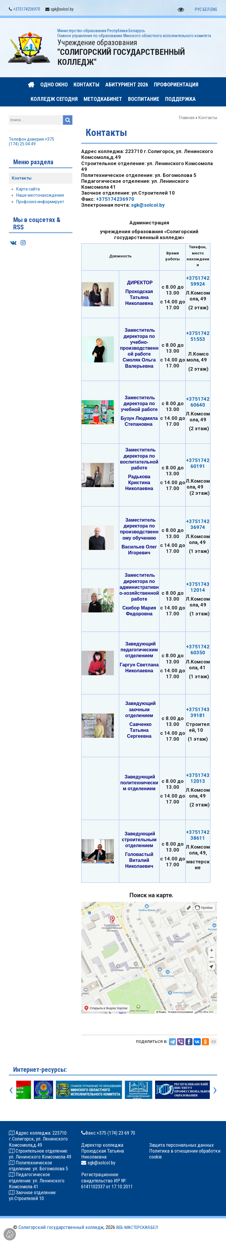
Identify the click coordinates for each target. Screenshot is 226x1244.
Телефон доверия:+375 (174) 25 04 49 (31, 142)
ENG (213, 9)
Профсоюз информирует (40, 202)
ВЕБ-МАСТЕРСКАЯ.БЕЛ (137, 1227)
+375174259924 (198, 281)
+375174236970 (26, 9)
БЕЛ (206, 9)
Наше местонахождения (40, 195)
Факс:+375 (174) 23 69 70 (110, 1133)
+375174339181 (198, 713)
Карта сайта (28, 189)
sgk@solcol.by (147, 205)
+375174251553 (198, 336)
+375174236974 (198, 524)
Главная (187, 118)
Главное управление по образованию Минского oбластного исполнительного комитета (134, 36)
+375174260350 (198, 650)
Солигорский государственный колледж (61, 1227)
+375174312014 (198, 587)
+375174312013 (198, 778)
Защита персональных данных (181, 1145)
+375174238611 (198, 835)
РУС (198, 9)
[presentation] (11, 1089)
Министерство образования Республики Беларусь (101, 31)
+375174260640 (198, 402)
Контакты (21, 178)
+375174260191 (198, 463)
